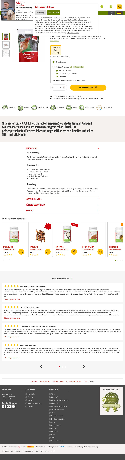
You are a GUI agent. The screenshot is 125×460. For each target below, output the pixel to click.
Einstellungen (41, 13)
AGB (52, 438)
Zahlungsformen (58, 382)
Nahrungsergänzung (35, 403)
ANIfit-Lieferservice (68, 67)
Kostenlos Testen (57, 416)
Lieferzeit (34, 382)
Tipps (53, 394)
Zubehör (98, 13)
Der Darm (54, 432)
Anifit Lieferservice (57, 410)
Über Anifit (54, 397)
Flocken (30, 397)
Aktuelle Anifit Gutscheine (60, 400)
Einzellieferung (59, 62)
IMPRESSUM (15, 451)
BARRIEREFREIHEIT (42, 451)
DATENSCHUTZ (27, 451)
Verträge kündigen (57, 441)
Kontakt (54, 428)
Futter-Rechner (56, 425)
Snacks (30, 400)
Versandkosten (64, 57)
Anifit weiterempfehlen (59, 407)
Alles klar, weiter (54, 13)
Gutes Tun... (55, 403)
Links (53, 435)
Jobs (53, 422)
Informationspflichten (73, 382)
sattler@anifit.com (21, 19)
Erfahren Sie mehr (73, 33)
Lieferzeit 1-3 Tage (74, 96)
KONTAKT (5, 451)
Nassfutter (31, 394)
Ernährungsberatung (58, 419)
